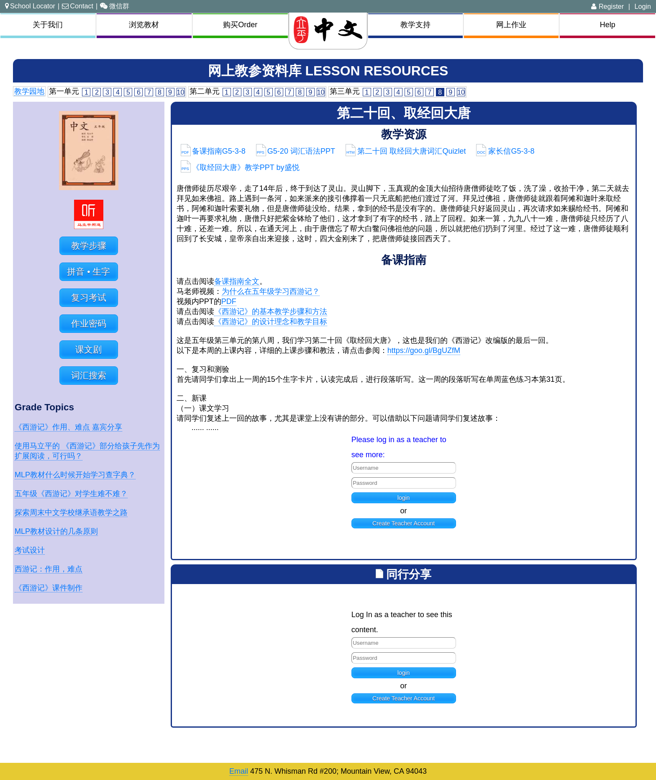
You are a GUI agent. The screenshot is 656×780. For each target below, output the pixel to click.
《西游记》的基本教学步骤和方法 (270, 311)
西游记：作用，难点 (48, 569)
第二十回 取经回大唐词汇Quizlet (406, 151)
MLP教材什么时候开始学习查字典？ (75, 475)
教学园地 (29, 91)
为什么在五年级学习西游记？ (271, 291)
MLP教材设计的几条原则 (56, 531)
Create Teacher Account (403, 523)
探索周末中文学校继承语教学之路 (71, 512)
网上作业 (511, 25)
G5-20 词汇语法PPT (295, 151)
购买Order (240, 25)
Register (607, 6)
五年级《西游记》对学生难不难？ (71, 493)
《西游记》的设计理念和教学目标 (270, 321)
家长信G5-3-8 (505, 151)
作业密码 (88, 323)
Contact (77, 6)
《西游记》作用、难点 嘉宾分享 (68, 427)
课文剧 (88, 349)
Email (238, 771)
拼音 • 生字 (88, 271)
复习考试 (88, 297)
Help (607, 25)
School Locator (30, 6)
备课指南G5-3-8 (213, 151)
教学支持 (415, 25)
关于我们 (48, 25)
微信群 (114, 6)
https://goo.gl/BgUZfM (423, 350)
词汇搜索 (88, 375)
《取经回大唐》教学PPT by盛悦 (240, 167)
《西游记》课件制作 (48, 588)
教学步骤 (88, 245)
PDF (228, 301)
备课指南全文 (236, 281)
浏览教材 (144, 25)
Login (642, 6)
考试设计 (30, 550)
